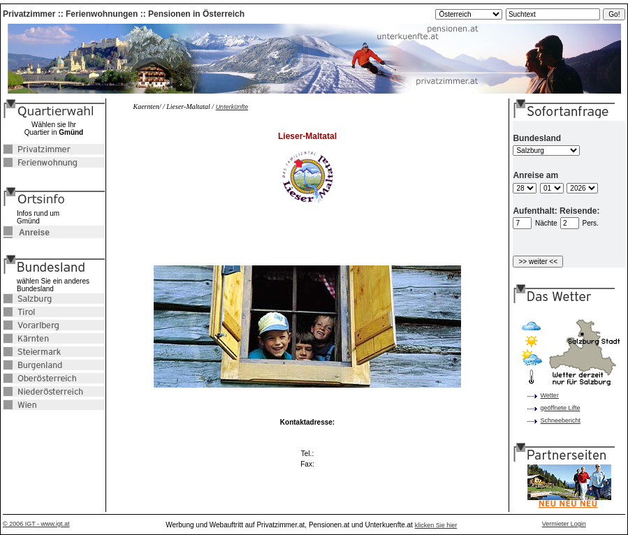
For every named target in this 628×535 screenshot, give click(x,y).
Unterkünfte (232, 106)
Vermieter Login (564, 523)
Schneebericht (561, 420)
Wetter (550, 395)
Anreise (26, 232)
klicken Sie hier (436, 525)
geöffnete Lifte (560, 407)
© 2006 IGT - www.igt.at (36, 523)
